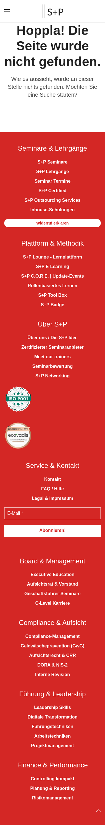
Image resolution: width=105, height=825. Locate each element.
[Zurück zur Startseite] (52, 11)
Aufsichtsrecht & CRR (52, 655)
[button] (7, 11)
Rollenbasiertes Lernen (52, 285)
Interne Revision (52, 674)
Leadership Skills (52, 707)
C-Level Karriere (52, 603)
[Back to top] (98, 810)
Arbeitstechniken (52, 736)
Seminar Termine (52, 181)
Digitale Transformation (52, 717)
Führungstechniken (52, 726)
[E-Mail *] (52, 513)
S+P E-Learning (52, 266)
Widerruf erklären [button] (52, 223)
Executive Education (52, 574)
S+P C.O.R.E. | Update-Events (52, 276)
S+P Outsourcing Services (52, 200)
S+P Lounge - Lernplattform (52, 257)
